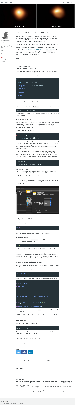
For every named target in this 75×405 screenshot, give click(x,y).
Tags (63, 2)
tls (39, 338)
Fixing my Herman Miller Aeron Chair (51, 381)
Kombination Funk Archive (22, 380)
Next (48, 359)
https (21, 338)
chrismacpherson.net (6, 2)
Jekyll (16, 402)
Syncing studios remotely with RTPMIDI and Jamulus (66, 381)
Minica (54, 126)
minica (31, 338)
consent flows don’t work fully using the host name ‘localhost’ (39, 49)
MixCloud (3, 61)
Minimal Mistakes (21, 402)
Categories (69, 2)
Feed (6, 400)
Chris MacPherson (5, 40)
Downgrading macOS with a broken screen (37, 381)
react (35, 338)
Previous (26, 359)
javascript (26, 338)
